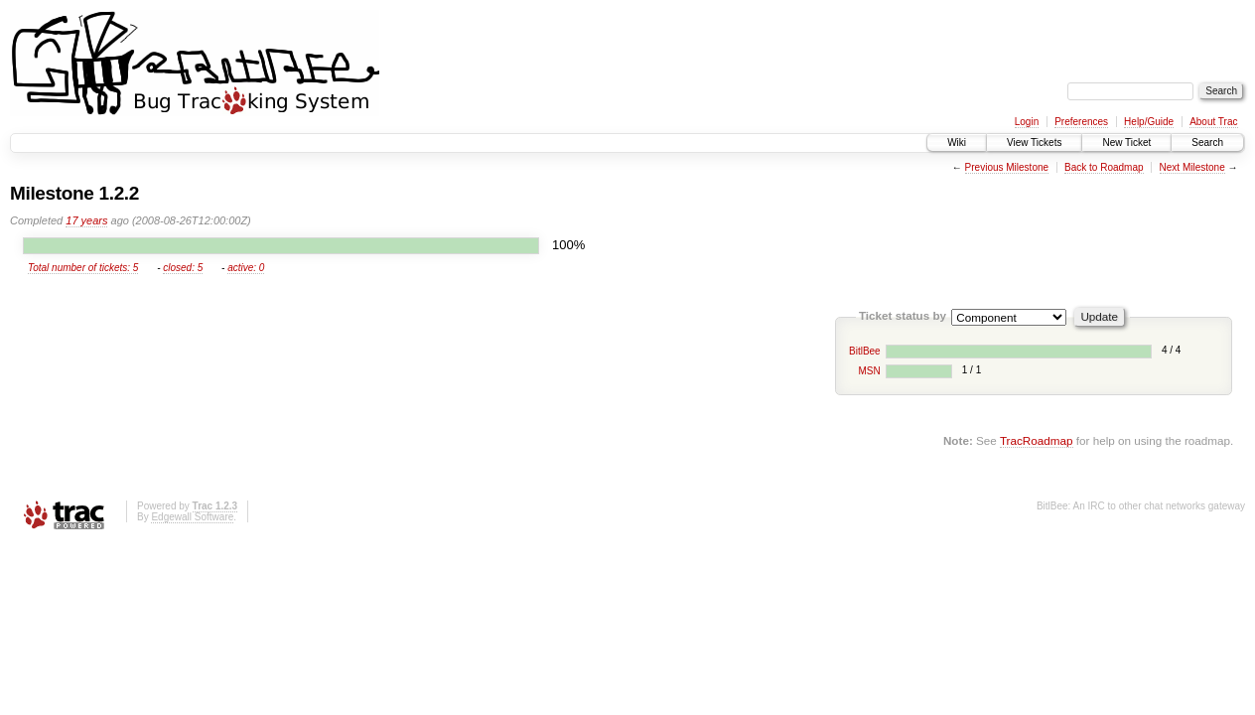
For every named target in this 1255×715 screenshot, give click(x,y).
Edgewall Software (192, 516)
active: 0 (245, 267)
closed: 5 (183, 267)
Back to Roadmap (1104, 167)
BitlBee (865, 351)
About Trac (1213, 121)
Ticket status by (902, 315)
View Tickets (1034, 142)
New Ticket (1126, 142)
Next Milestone (1192, 167)
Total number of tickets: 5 (83, 267)
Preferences (1081, 121)
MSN (869, 370)
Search (1207, 142)
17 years (86, 220)
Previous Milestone (1006, 167)
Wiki (956, 142)
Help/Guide (1149, 121)
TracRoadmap (1036, 440)
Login (1027, 121)
